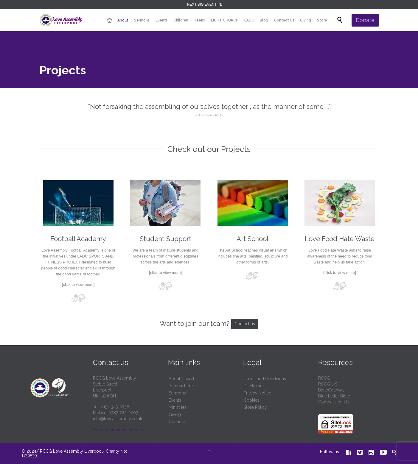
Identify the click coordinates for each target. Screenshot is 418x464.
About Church (182, 378)
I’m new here (181, 385)
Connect (177, 421)
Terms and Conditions (265, 378)
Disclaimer (254, 385)
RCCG (324, 378)
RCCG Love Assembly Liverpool (71, 451)
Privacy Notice (257, 393)
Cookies (251, 400)
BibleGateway (331, 390)
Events (175, 400)
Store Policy (255, 407)
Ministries (178, 407)
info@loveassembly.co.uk (117, 418)
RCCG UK (327, 384)
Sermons (177, 393)
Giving (175, 414)
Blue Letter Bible (334, 396)
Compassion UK (333, 402)
